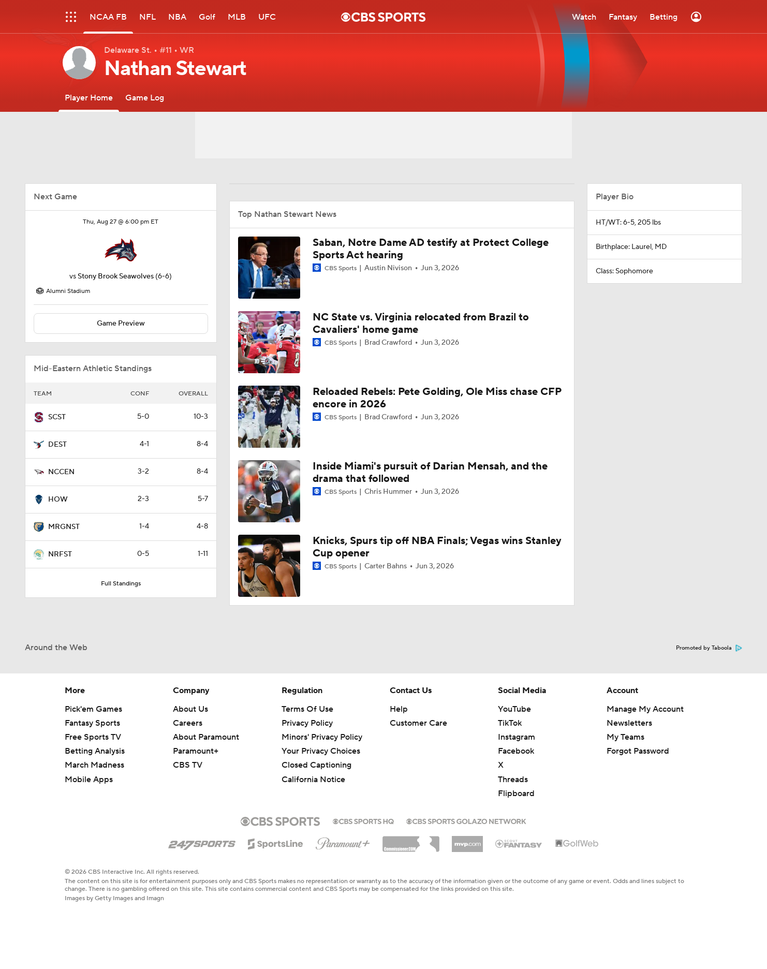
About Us (190, 709)
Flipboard (516, 793)
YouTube (514, 709)
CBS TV (187, 765)
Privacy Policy (307, 723)
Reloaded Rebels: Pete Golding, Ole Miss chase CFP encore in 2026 (437, 398)
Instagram (516, 737)
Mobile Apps (89, 779)
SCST (57, 417)
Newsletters (629, 723)
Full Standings (121, 584)
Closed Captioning (316, 765)
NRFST (60, 554)
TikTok (510, 723)
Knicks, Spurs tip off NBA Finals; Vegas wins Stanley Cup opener (437, 547)
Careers (187, 723)
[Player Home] (88, 97)
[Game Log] (144, 97)
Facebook (516, 751)
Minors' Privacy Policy (322, 737)
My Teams (625, 737)
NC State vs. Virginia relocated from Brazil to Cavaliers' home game (421, 323)
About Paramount (206, 737)
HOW (58, 499)
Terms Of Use (307, 709)
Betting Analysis (95, 751)
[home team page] (120, 250)
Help (399, 709)
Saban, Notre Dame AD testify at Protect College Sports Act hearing (431, 249)
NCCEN (61, 472)
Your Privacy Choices (321, 751)
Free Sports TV (93, 737)
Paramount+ (195, 751)
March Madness (94, 765)
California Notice (313, 779)
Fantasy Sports (92, 723)
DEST (57, 444)
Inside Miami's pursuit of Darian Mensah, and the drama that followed (430, 473)
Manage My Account (645, 709)
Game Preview (121, 323)
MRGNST (64, 527)
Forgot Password (638, 751)
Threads (513, 779)
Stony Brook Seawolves (116, 276)
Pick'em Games (93, 709)
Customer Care (418, 723)
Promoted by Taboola (709, 648)
